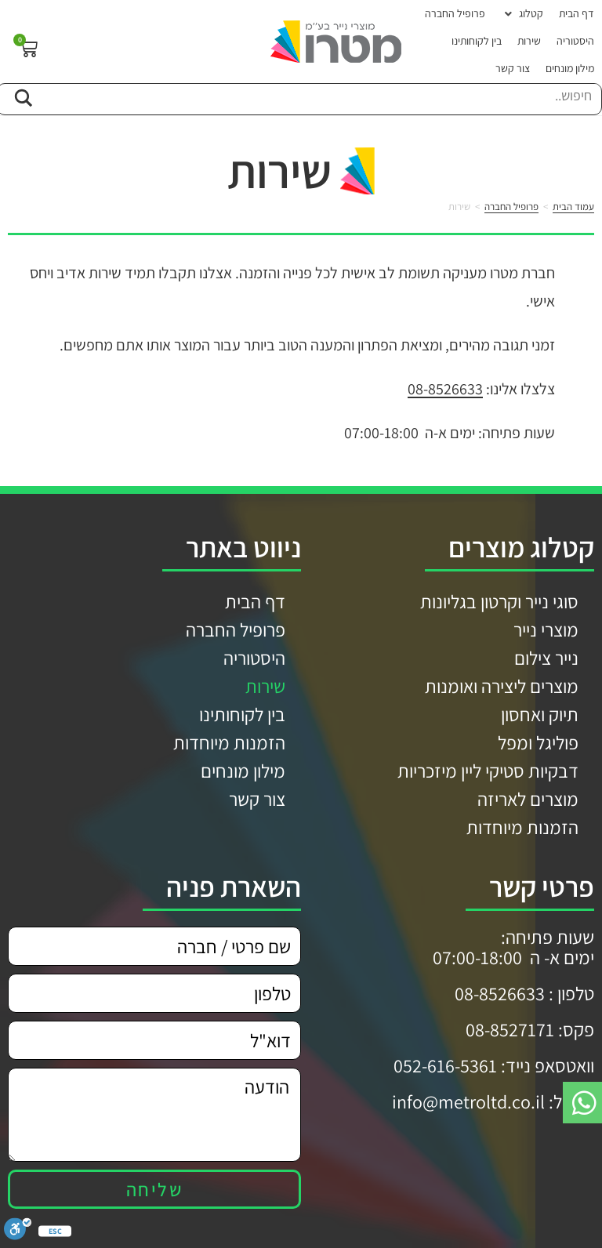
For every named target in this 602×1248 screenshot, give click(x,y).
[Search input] (318, 96)
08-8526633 (445, 389)
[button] (522, 13)
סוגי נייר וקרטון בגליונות (499, 601)
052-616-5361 (445, 1065)
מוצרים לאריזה (527, 798)
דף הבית (255, 601)
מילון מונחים (243, 770)
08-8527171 (510, 1029)
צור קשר (257, 798)
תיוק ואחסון (539, 714)
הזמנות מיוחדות (522, 827)
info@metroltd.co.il (468, 1101)
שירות (265, 685)
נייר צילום (546, 657)
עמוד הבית (573, 206)
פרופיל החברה (511, 206)
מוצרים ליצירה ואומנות (501, 685)
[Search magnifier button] (23, 96)
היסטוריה (254, 657)
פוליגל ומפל (538, 742)
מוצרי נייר (545, 629)
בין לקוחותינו (242, 714)
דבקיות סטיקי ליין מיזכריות (487, 770)
